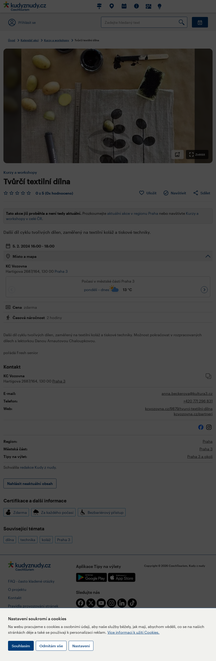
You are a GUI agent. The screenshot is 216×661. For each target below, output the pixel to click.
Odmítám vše (51, 646)
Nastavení (81, 646)
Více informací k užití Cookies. (133, 632)
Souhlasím (21, 646)
